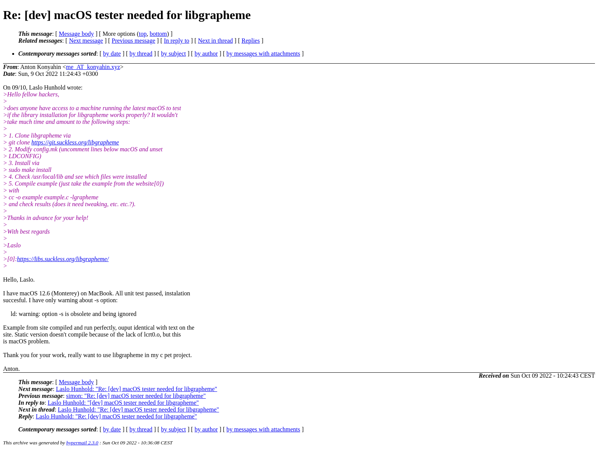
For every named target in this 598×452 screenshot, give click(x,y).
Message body (76, 33)
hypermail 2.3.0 (82, 443)
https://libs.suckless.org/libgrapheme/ (63, 259)
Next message (86, 40)
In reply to (177, 40)
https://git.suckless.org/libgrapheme (75, 142)
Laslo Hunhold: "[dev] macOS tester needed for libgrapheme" (123, 402)
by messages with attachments (263, 53)
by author (206, 53)
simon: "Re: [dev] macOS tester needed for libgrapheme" (136, 396)
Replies (250, 40)
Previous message (133, 40)
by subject (173, 53)
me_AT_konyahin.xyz (93, 67)
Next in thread (215, 40)
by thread (141, 53)
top (142, 33)
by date (112, 53)
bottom (158, 33)
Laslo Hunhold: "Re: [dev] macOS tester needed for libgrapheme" (136, 389)
